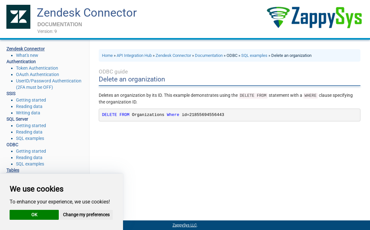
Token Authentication (37, 68)
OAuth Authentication (37, 74)
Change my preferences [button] (86, 214)
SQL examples (30, 138)
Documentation (209, 55)
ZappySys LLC (185, 225)
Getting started (31, 100)
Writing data (28, 112)
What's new (27, 55)
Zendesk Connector (87, 12)
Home (107, 55)
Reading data (29, 106)
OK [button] (34, 214)
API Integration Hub (134, 55)
